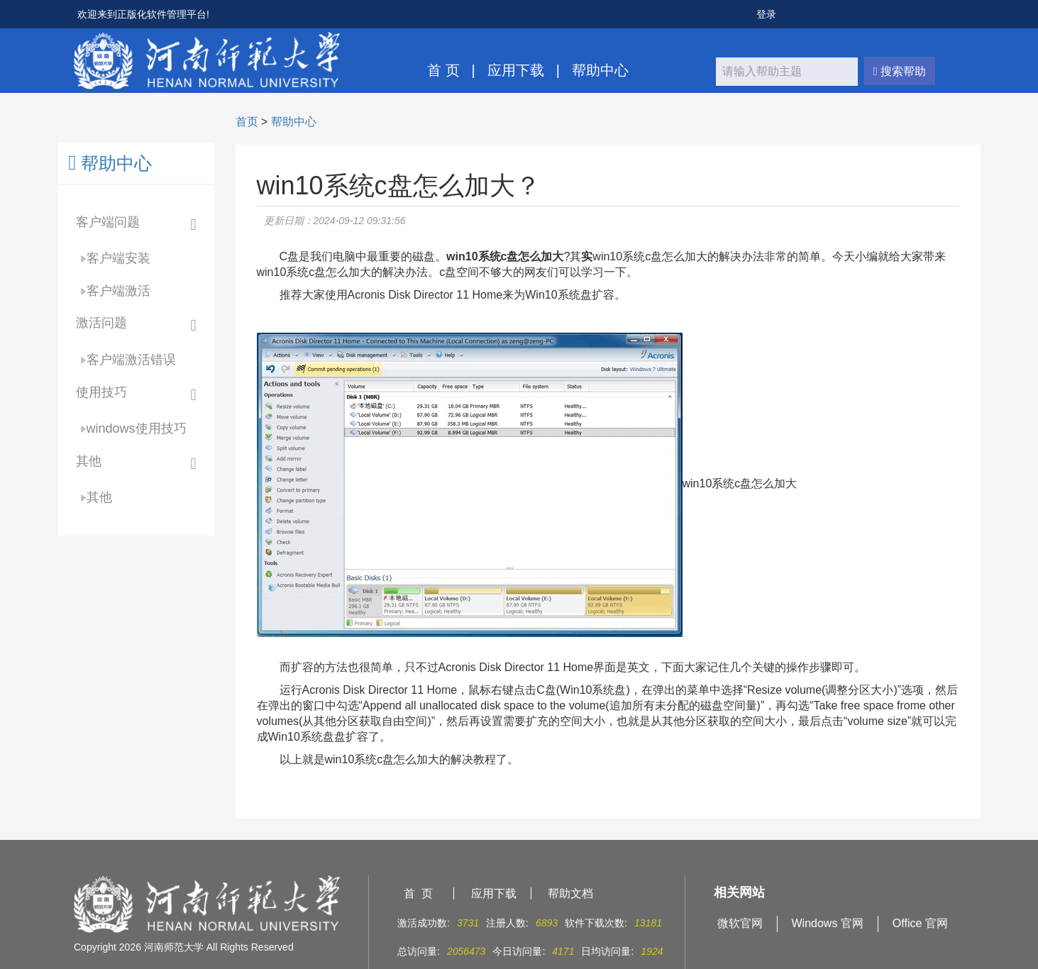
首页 (247, 122)
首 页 (443, 70)
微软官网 (740, 923)
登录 (766, 14)
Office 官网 (920, 923)
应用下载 (515, 70)
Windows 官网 (827, 923)
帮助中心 (600, 70)
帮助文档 (570, 893)
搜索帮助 (899, 71)
